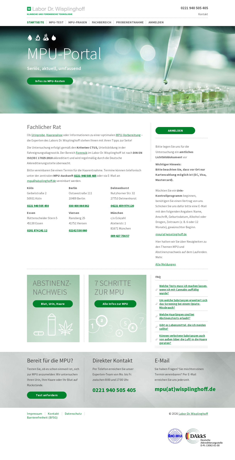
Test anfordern (47, 395)
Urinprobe (38, 135)
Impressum (34, 413)
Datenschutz (73, 413)
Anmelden (156, 22)
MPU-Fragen (77, 22)
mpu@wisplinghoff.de (41, 181)
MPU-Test (56, 22)
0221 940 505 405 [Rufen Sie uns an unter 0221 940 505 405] (194, 8)
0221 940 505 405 (114, 390)
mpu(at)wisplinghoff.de (171, 234)
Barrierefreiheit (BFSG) (42, 417)
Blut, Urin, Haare (53, 304)
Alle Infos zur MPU (115, 304)
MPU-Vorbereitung (128, 135)
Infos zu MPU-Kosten (50, 81)
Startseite (35, 22)
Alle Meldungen (165, 264)
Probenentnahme (130, 22)
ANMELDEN (175, 130)
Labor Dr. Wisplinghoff (193, 413)
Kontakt (203, 14)
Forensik (81, 153)
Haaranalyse (54, 135)
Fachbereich (101, 22)
